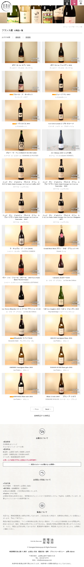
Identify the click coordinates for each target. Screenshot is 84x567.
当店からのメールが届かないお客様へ (43, 464)
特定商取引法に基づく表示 (18, 551)
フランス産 (79, 26)
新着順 (28, 37)
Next (47, 409)
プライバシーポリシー (57, 551)
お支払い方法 (32, 551)
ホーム (65, 26)
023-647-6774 (44, 558)
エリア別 (71, 26)
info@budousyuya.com (44, 560)
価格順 (17, 37)
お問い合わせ (70, 551)
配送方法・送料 (43, 551)
